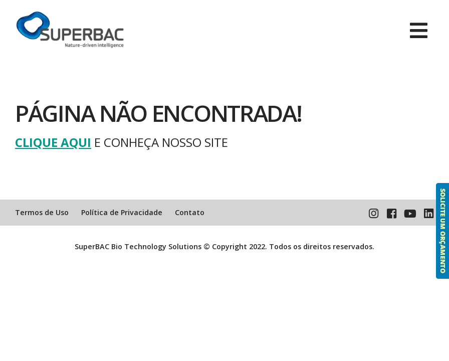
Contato (189, 212)
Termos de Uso (42, 212)
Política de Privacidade (121, 212)
